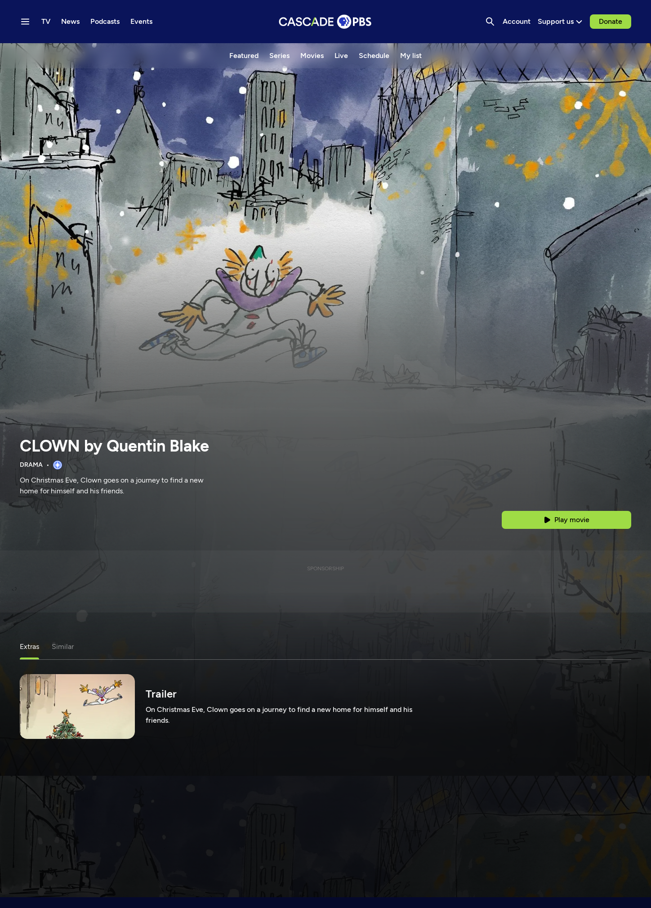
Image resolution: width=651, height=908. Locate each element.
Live (341, 55)
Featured (244, 55)
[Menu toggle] (25, 21)
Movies (312, 55)
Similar (63, 646)
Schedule (374, 55)
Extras (29, 646)
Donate (610, 21)
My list (411, 55)
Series (279, 55)
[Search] (490, 21)
